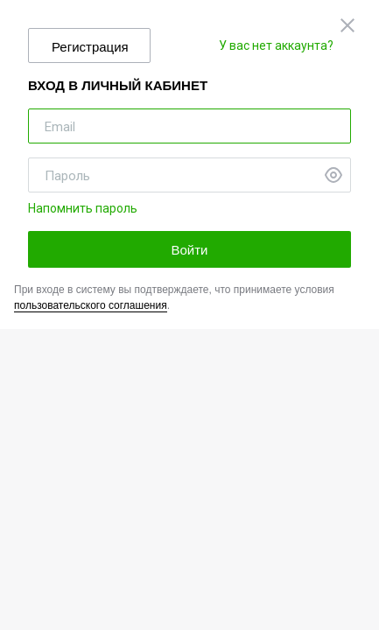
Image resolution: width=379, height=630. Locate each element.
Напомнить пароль (82, 208)
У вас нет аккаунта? (276, 45)
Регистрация (90, 46)
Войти (190, 249)
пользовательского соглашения (90, 305)
